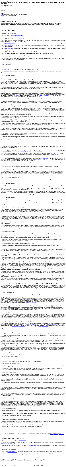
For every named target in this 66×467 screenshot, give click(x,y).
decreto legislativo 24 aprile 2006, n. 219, (47, 95)
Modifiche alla (5, 67)
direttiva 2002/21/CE (54, 153)
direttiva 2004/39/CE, (22, 440)
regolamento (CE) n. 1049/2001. (31, 302)
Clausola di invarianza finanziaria (9, 458)
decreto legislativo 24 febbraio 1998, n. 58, (42, 159)
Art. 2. (2, 449)
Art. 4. (2, 464)
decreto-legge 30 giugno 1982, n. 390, (18, 326)
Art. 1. (2, 67)
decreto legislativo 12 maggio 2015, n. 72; (8, 443)
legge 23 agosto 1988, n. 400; (18, 35)
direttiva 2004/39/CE (45, 158)
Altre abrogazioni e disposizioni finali (10, 449)
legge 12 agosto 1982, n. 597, (43, 326)
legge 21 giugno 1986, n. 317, (9, 48)
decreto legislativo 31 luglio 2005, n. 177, (27, 151)
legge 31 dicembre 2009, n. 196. (55, 324)
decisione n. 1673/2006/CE (19, 38)
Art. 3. (2, 458)
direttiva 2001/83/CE (16, 95)
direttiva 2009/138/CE (34, 445)
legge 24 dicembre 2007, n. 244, (30, 324)
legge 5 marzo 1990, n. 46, (12, 451)
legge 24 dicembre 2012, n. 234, (9, 43)
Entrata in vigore (7, 464)
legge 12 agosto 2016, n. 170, (9, 45)
